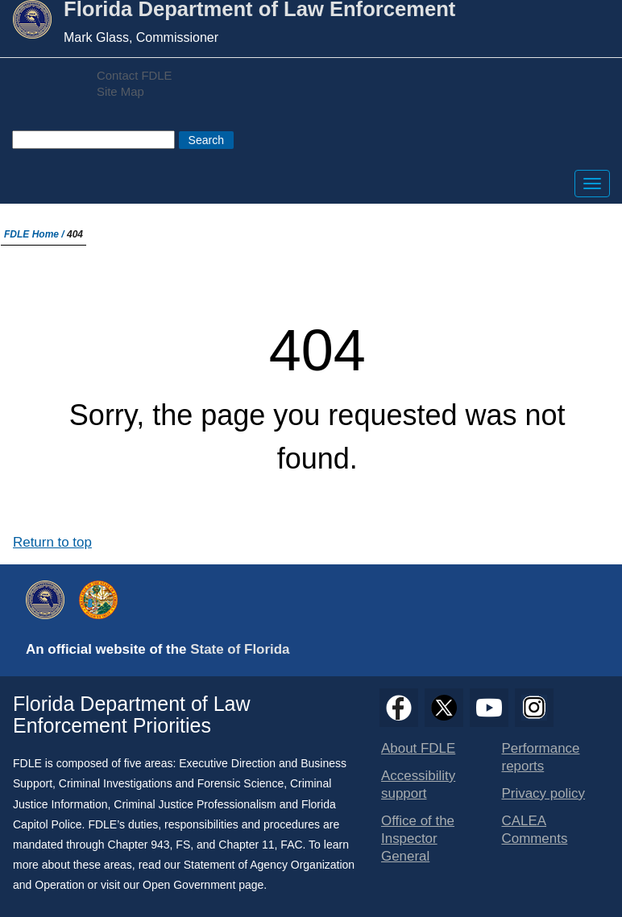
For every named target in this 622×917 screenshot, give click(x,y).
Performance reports (541, 757)
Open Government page (203, 884)
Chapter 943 (139, 844)
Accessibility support (418, 784)
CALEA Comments (535, 829)
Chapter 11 (246, 844)
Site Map (120, 91)
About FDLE (418, 748)
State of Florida (239, 649)
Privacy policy (544, 793)
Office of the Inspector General (417, 838)
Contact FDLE (134, 75)
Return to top (52, 542)
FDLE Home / (35, 234)
